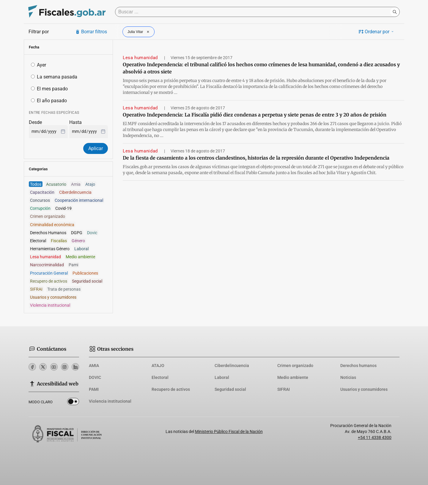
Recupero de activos (171, 389)
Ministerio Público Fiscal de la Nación (229, 431)
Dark (73, 402)
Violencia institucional (110, 401)
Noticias (348, 377)
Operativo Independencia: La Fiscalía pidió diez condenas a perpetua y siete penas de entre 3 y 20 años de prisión (254, 115)
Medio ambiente (292, 377)
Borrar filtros (91, 31)
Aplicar (95, 148)
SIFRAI (283, 389)
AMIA (94, 365)
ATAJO (158, 365)
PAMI (94, 389)
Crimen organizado (295, 365)
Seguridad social (230, 389)
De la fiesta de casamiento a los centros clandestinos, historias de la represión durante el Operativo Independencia (256, 158)
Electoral (160, 377)
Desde (35, 122)
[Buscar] (254, 12)
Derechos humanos (358, 365)
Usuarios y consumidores (364, 389)
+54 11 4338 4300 (374, 437)
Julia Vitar (139, 31)
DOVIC (95, 377)
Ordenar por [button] (376, 31)
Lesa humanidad (141, 57)
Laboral (222, 377)
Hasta (75, 122)
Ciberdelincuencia (232, 365)
